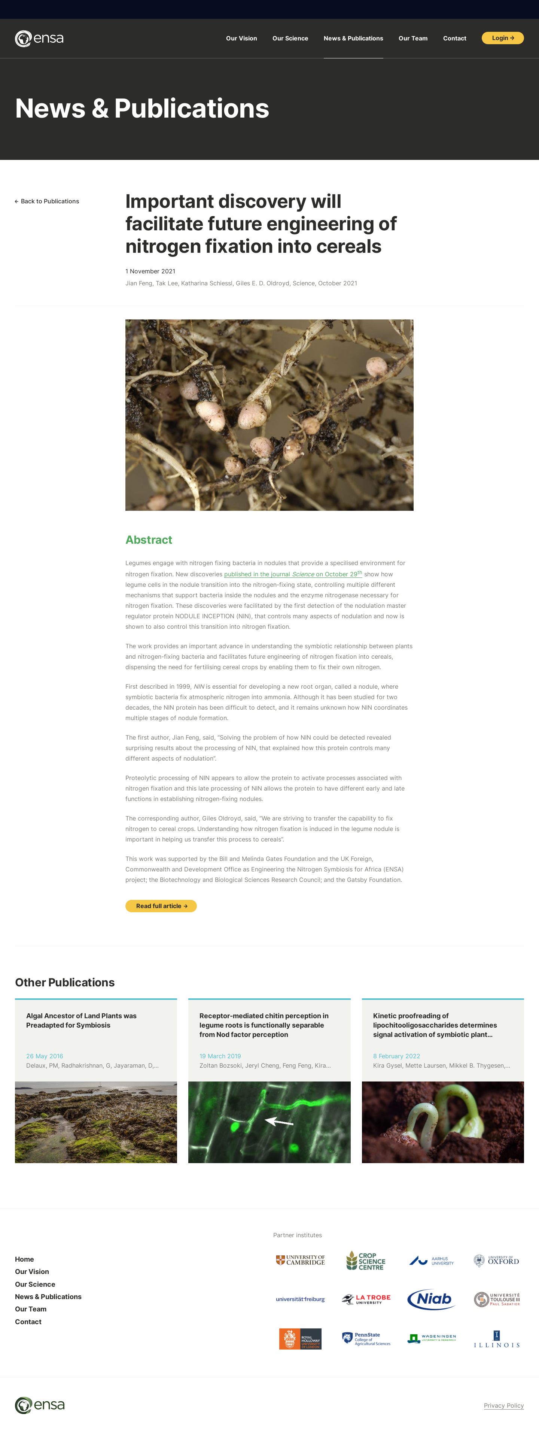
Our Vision (241, 38)
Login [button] (500, 38)
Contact (454, 38)
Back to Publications (50, 201)
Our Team (413, 38)
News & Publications (353, 38)
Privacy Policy (504, 1405)
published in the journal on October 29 (293, 574)
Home (24, 1259)
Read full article (159, 906)
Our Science (290, 38)
